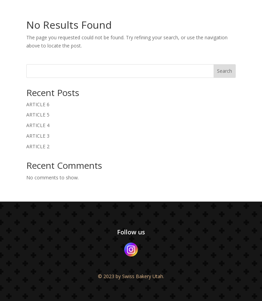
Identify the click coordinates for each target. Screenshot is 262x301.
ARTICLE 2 (37, 146)
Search (224, 71)
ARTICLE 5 (37, 114)
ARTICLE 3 (37, 136)
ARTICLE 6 (37, 104)
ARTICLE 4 (37, 125)
